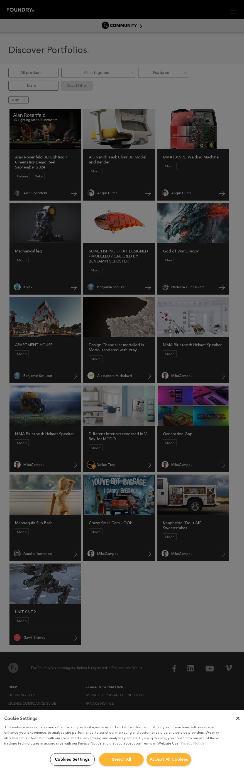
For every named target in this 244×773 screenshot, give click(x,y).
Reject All (121, 759)
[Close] (238, 718)
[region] (122, 741)
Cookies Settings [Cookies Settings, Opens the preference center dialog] (72, 759)
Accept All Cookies (169, 759)
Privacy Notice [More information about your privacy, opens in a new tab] (192, 743)
